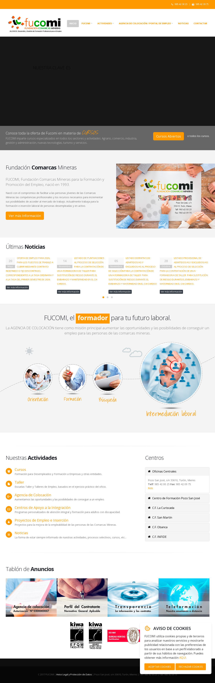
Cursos (20, 469)
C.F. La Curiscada (161, 508)
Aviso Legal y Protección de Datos (74, 674)
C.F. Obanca (157, 527)
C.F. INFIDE (157, 537)
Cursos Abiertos (168, 136)
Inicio (72, 23)
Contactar (200, 23)
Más (150, 488)
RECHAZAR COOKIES (191, 666)
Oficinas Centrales (162, 471)
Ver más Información (25, 216)
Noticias (183, 23)
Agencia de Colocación (33, 494)
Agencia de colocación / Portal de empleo (145, 23)
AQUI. (183, 658)
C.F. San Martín (160, 517)
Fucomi (85, 23)
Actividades (104, 23)
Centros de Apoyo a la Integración (42, 507)
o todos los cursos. (198, 136)
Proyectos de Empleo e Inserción (41, 520)
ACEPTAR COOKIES (159, 666)
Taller (19, 482)
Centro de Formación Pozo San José (174, 498)
